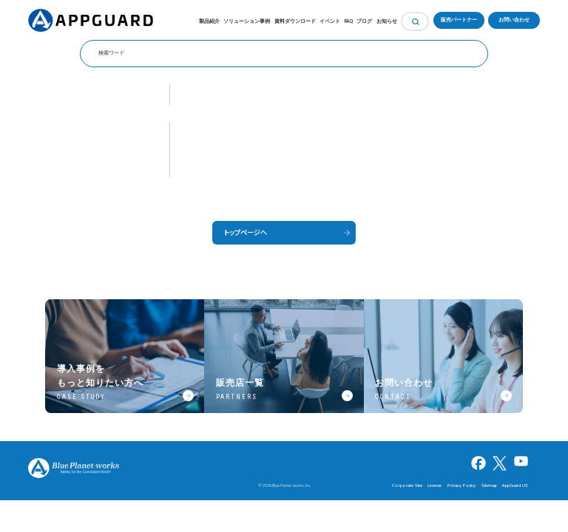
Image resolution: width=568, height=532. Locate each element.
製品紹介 (209, 21)
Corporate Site (407, 485)
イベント (330, 21)
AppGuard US (515, 485)
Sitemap (489, 485)
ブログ (364, 21)
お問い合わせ (514, 20)
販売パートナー (459, 20)
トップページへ (245, 232)
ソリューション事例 (246, 21)
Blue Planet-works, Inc (291, 485)
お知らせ (386, 21)
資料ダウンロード (295, 21)
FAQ (349, 21)
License (434, 485)
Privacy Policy (461, 485)
